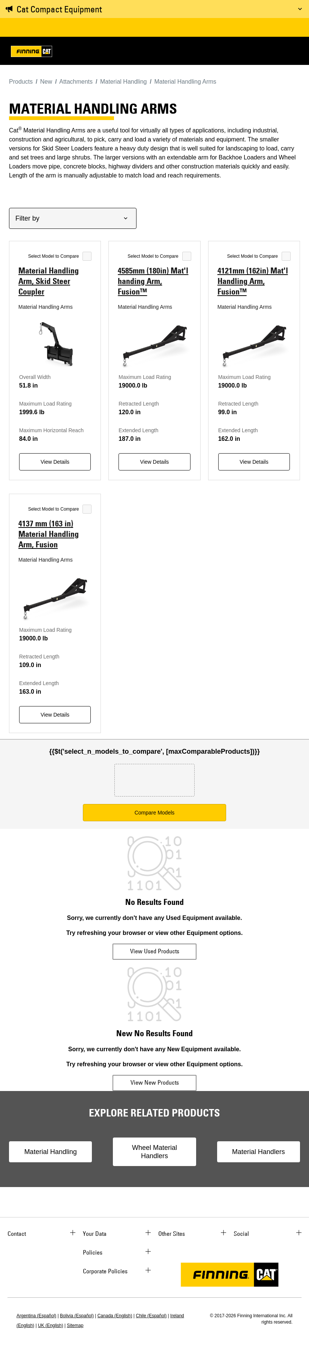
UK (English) (50, 1325)
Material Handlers (258, 1152)
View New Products (154, 1082)
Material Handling (50, 1152)
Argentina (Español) (36, 1315)
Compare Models (155, 813)
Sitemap (75, 1325)
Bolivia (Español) (77, 1315)
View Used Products (154, 951)
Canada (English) (115, 1315)
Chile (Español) (151, 1315)
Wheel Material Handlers (154, 1152)
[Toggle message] (300, 9)
